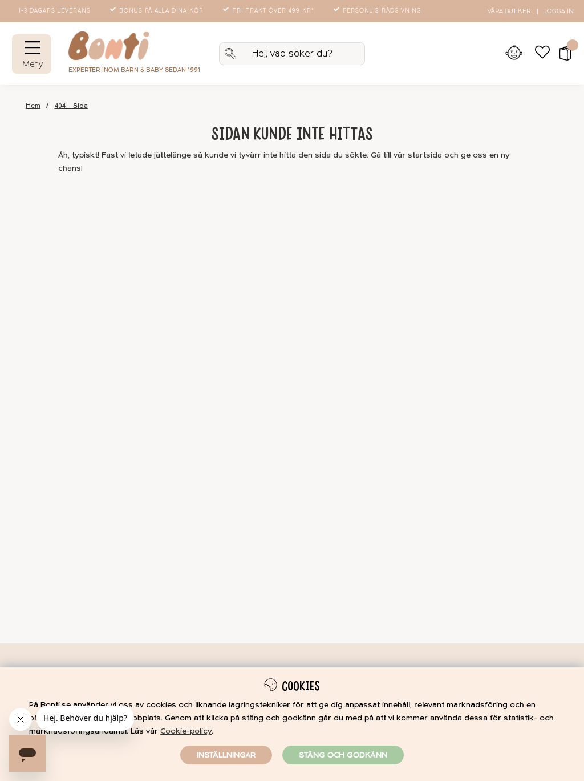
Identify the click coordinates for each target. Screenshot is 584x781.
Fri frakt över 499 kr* (269, 10)
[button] (561, 53)
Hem (33, 106)
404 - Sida (71, 106)
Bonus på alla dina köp (157, 10)
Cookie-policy (186, 731)
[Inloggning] (513, 53)
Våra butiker (509, 11)
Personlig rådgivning (378, 10)
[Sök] (292, 53)
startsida (425, 155)
